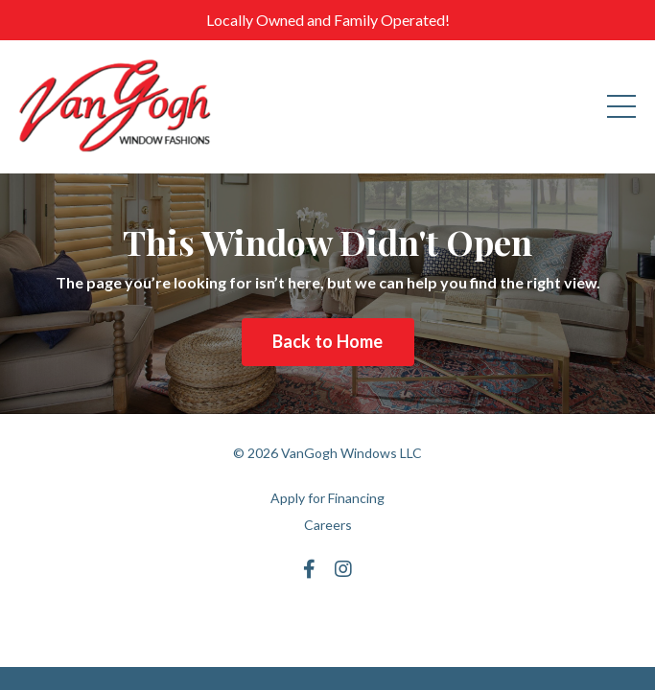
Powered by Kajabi (328, 618)
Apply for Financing (327, 498)
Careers (328, 525)
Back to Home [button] (328, 341)
